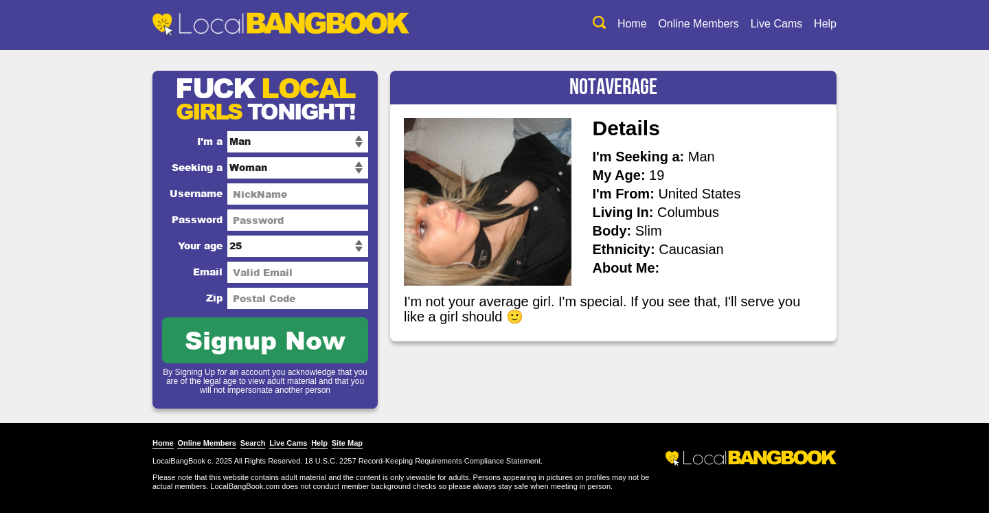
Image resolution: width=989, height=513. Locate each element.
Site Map (347, 443)
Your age (200, 245)
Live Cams (777, 24)
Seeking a (197, 167)
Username (196, 193)
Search (253, 443)
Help (825, 24)
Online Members (698, 24)
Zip (214, 297)
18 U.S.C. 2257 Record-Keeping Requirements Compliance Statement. (423, 461)
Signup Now (265, 339)
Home (632, 24)
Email (208, 271)
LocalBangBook (178, 461)
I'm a (210, 141)
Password (197, 219)
